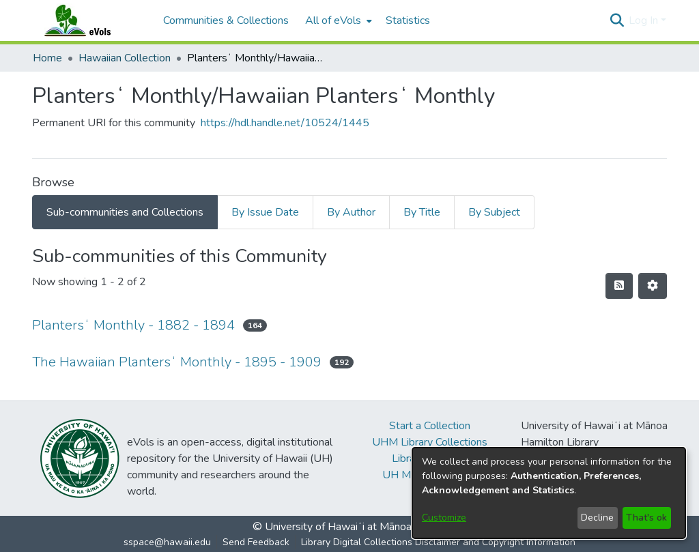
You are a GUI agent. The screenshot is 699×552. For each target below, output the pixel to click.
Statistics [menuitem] (408, 20)
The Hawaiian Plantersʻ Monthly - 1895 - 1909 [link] (177, 362)
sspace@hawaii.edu (167, 542)
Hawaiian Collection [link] (125, 58)
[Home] (90, 20)
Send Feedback (256, 542)
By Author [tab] (351, 212)
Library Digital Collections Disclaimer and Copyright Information (438, 542)
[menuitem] (337, 20)
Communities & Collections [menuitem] (226, 20)
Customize (444, 517)
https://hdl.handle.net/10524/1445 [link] (285, 122)
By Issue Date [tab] (265, 212)
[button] (616, 20)
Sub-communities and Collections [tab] (124, 212)
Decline (597, 517)
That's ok (646, 517)
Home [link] (47, 58)
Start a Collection (429, 425)
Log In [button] (645, 20)
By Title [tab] (421, 212)
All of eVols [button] (333, 20)
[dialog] (548, 493)
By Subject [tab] (494, 212)
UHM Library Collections (429, 442)
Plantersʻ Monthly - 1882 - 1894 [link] (133, 325)
